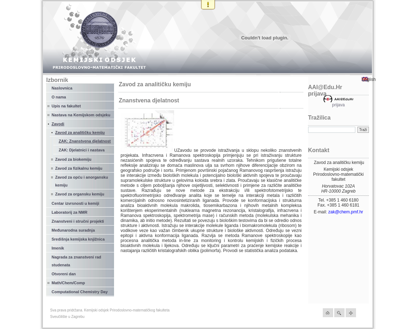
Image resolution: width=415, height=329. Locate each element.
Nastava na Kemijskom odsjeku (80, 115)
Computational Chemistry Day (79, 292)
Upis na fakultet (66, 106)
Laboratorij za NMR (69, 212)
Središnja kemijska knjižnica (78, 239)
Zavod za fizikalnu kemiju (78, 168)
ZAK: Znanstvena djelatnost (84, 141)
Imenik (57, 248)
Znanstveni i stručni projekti (77, 221)
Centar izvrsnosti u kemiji (75, 203)
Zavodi (57, 124)
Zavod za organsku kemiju (79, 194)
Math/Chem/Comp (68, 283)
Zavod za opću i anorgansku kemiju (81, 181)
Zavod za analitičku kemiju (80, 132)
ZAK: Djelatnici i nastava (81, 150)
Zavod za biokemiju (73, 159)
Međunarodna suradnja (73, 230)
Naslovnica (61, 88)
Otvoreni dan (63, 274)
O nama (58, 97)
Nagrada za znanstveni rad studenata (76, 261)
